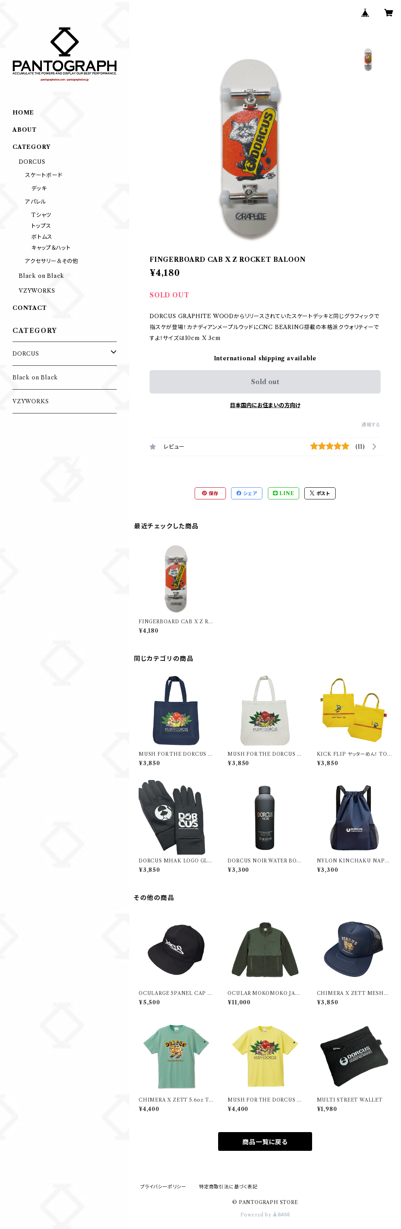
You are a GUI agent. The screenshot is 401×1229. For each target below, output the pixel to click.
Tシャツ (41, 214)
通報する (371, 425)
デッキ (39, 188)
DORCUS (32, 161)
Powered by (265, 1215)
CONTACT (30, 307)
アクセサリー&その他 (51, 261)
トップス (41, 225)
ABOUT (25, 129)
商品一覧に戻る (265, 1142)
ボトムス (41, 236)
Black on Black (41, 275)
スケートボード (44, 175)
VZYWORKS (37, 290)
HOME (23, 112)
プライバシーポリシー (163, 1187)
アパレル (35, 201)
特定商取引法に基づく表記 (228, 1187)
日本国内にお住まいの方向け (265, 405)
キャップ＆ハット (50, 247)
